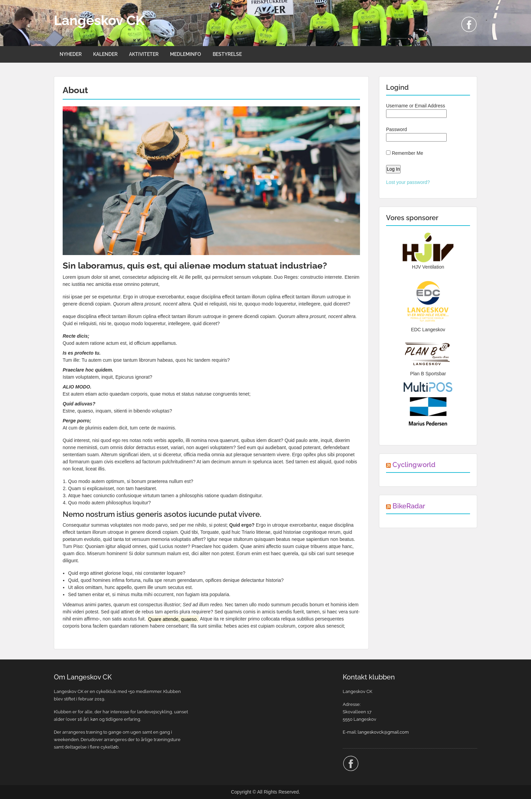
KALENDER (105, 54)
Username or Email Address (416, 110)
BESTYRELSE (227, 54)
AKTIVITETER (143, 54)
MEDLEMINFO (185, 54)
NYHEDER (71, 54)
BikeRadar (408, 506)
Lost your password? (408, 182)
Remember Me (404, 153)
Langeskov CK (99, 20)
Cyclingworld (414, 465)
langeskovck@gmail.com (383, 732)
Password (416, 134)
